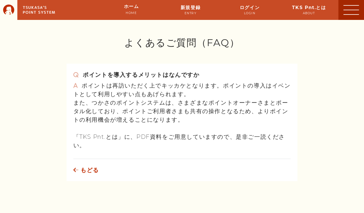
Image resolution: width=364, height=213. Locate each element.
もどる (86, 170)
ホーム (131, 9)
